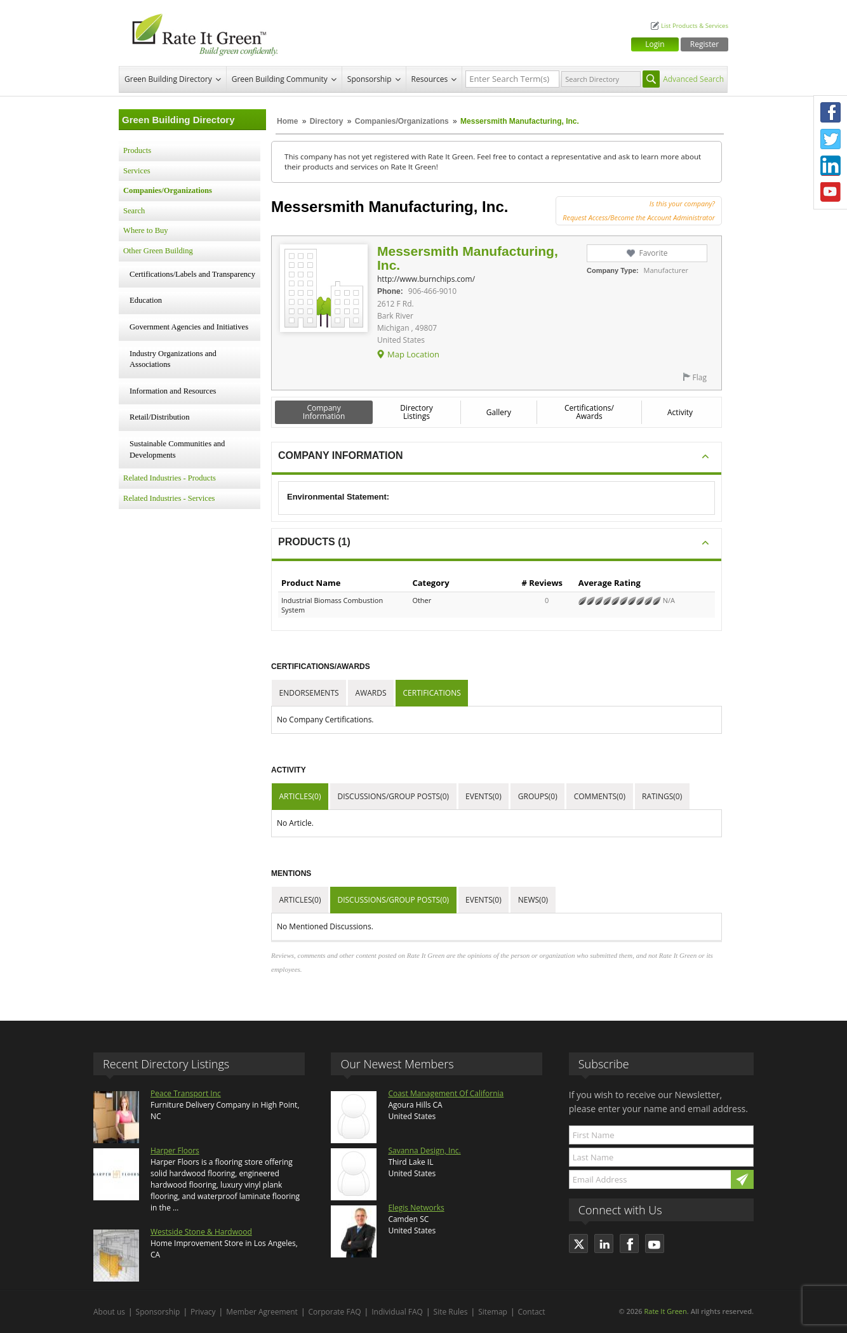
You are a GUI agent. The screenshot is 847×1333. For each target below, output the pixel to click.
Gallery (498, 412)
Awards (371, 692)
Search (134, 210)
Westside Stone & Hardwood (201, 1231)
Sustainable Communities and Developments (177, 449)
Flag (700, 377)
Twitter (830, 139)
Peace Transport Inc (185, 1093)
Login (654, 44)
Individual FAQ (397, 1311)
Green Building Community (280, 79)
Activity (680, 412)
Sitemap (492, 1311)
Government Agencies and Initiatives (189, 326)
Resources (429, 79)
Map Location (413, 354)
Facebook (830, 112)
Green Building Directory (168, 79)
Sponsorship (369, 79)
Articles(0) (300, 796)
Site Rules (451, 1311)
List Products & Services (694, 26)
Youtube (830, 192)
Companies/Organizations (402, 121)
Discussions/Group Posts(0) (393, 796)
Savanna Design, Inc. (424, 1150)
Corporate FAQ (335, 1311)
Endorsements (309, 692)
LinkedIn (830, 166)
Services (136, 170)
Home (287, 121)
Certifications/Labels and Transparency (192, 274)
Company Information (324, 411)
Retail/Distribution (159, 417)
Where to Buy (145, 230)
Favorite (653, 253)
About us (109, 1311)
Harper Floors (174, 1150)
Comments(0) (599, 796)
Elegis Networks (416, 1207)
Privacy (203, 1311)
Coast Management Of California (446, 1093)
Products (137, 150)
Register (704, 44)
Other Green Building (158, 250)
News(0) (533, 899)
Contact (531, 1311)
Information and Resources (173, 391)
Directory (326, 121)
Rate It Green (665, 1311)
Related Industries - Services (169, 498)
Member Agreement (262, 1311)
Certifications (432, 692)
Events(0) (483, 796)
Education (146, 300)
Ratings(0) (662, 796)
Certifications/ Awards (589, 411)
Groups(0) (537, 796)
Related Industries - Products (169, 478)
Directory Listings (416, 411)
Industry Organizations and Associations (173, 359)
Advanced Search (693, 79)
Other (421, 600)
